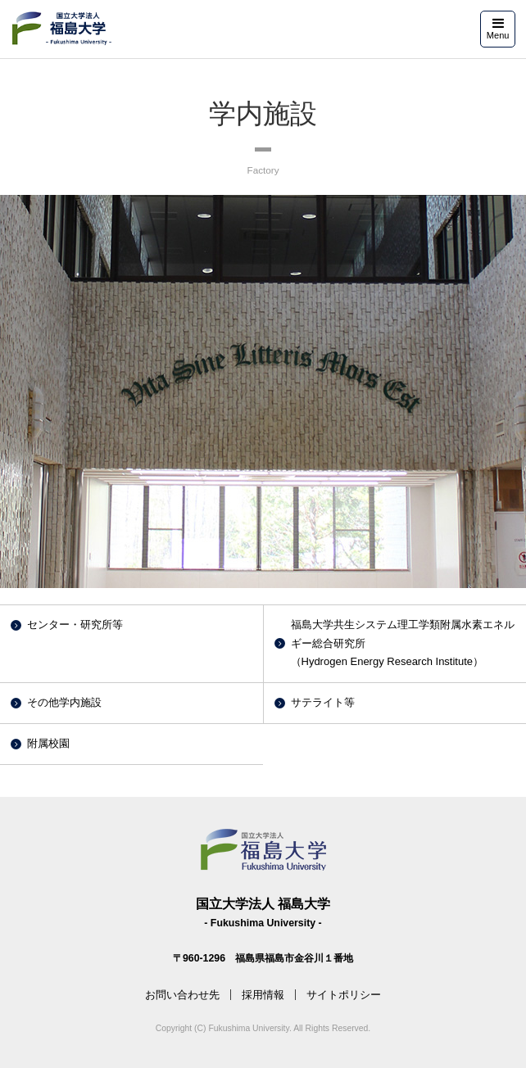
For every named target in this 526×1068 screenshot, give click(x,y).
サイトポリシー (343, 994)
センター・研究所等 (75, 624)
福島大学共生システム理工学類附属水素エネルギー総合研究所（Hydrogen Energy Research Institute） (403, 643)
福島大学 (61, 28)
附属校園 (48, 743)
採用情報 (263, 994)
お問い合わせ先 (182, 994)
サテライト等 (323, 702)
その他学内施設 (64, 702)
